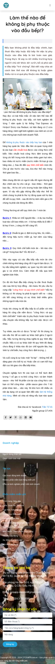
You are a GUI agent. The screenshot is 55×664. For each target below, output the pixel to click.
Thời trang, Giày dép (12, 501)
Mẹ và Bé (7, 549)
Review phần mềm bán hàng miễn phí (19, 480)
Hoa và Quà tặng (10, 557)
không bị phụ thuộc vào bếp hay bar (24, 142)
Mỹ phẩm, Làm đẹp (11, 518)
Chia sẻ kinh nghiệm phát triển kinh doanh (21, 484)
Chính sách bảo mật (12, 458)
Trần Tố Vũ (47, 407)
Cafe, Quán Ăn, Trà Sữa (13, 505)
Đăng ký (10, 644)
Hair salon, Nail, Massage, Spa (16, 523)
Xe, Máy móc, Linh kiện (12, 540)
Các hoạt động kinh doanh (14, 475)
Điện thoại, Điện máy (12, 514)
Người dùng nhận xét (12, 454)
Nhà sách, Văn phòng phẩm (15, 553)
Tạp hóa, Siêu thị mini (12, 510)
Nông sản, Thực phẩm (12, 527)
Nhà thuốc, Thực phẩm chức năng (18, 531)
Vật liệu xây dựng (10, 536)
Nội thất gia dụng (10, 544)
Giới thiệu (7, 450)
